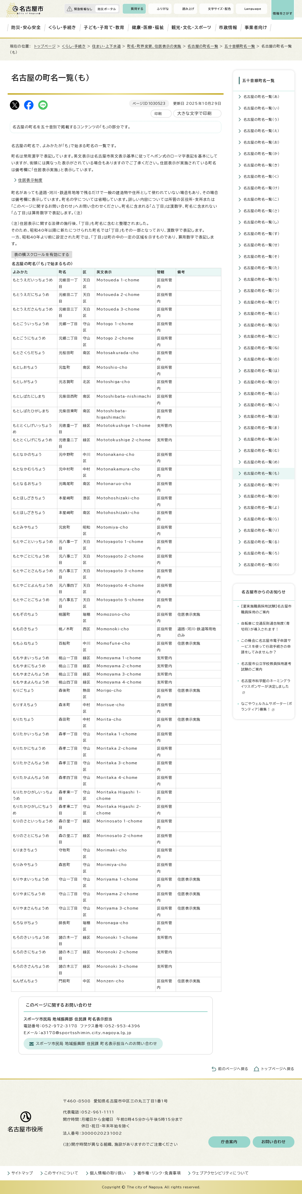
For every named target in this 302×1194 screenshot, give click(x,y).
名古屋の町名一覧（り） (261, 530)
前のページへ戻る (233, 1069)
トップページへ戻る (277, 1069)
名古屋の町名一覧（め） (261, 462)
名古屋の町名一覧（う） (261, 119)
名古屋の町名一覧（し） (261, 222)
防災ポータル (107, 9)
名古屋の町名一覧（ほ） (261, 416)
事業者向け (256, 27)
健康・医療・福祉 (148, 27)
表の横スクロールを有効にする (41, 254)
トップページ (45, 46)
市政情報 (228, 27)
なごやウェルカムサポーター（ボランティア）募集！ (266, 706)
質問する (137, 8)
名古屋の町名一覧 (203, 46)
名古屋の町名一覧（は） (261, 370)
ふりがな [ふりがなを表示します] (163, 8)
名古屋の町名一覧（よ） (261, 507)
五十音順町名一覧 (239, 46)
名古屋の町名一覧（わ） (261, 564)
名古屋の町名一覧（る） (261, 541)
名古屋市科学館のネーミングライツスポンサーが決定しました (265, 686)
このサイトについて (61, 1173)
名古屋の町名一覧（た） (261, 267)
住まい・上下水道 (106, 46)
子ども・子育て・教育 (104, 27)
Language (252, 8)
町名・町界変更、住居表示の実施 (154, 46)
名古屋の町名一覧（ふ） (261, 393)
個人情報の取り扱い (108, 1173)
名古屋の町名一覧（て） (261, 302)
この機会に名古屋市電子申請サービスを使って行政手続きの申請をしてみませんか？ (266, 646)
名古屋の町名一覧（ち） (261, 279)
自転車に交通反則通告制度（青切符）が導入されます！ (265, 626)
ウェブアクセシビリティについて (220, 1173)
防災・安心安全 (26, 27)
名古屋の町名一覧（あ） (261, 96)
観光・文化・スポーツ (192, 27)
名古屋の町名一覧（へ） (261, 404)
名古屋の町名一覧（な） (261, 325)
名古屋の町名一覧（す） (261, 233)
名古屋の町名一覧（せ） (261, 245)
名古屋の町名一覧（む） (261, 450)
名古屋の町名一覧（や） (261, 484)
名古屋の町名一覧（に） (261, 336)
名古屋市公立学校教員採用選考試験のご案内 (266, 666)
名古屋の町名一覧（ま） (261, 427)
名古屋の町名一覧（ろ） (261, 553)
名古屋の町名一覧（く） (261, 176)
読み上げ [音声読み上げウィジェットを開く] (188, 8)
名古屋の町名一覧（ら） (261, 519)
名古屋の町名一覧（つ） (261, 290)
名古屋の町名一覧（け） (261, 188)
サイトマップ (22, 1173)
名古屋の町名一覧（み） (261, 439)
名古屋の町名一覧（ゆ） (261, 496)
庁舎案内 (229, 1142)
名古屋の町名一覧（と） (261, 313)
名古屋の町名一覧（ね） (261, 347)
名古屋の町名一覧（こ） (261, 199)
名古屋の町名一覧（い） (261, 107)
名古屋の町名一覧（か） (261, 153)
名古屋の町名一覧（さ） (261, 210)
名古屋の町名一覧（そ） (261, 256)
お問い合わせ (273, 1142)
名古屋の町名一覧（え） (261, 130)
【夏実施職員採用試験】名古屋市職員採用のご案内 (266, 608)
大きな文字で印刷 (194, 113)
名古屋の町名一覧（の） (261, 359)
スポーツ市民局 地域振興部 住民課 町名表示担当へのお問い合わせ (96, 1043)
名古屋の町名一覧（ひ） (261, 382)
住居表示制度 (30, 180)
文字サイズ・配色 (219, 8)
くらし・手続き (62, 27)
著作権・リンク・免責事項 (159, 1173)
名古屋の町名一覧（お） (261, 142)
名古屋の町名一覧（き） (261, 165)
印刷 (158, 113)
